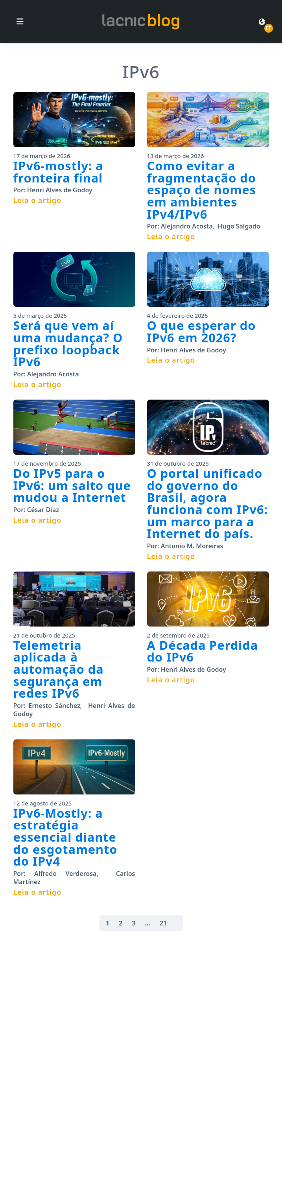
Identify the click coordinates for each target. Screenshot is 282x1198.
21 (163, 923)
